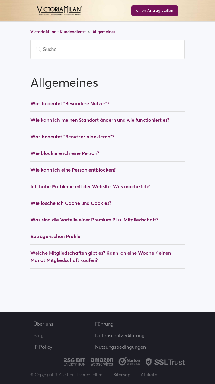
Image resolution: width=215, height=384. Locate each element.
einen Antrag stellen (154, 10)
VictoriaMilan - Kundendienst (58, 31)
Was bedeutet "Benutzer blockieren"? (72, 137)
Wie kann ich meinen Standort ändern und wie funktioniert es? (99, 120)
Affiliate (149, 374)
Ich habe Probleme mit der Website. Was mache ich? (90, 186)
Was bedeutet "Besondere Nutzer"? (69, 103)
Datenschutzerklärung (120, 335)
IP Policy (43, 347)
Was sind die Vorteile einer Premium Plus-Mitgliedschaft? (94, 220)
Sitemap (122, 374)
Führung (104, 324)
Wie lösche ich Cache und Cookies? (70, 203)
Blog (39, 335)
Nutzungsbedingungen (120, 347)
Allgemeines (103, 31)
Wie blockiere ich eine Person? (64, 153)
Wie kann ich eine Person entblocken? (73, 170)
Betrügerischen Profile (55, 236)
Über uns (43, 324)
